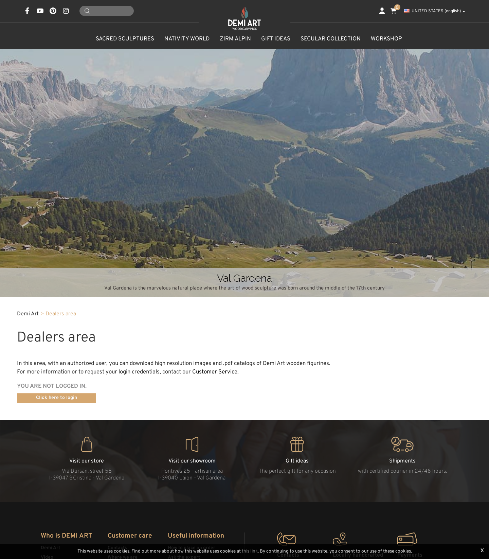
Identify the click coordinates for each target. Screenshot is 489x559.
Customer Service (214, 371)
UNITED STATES (434, 11)
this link (250, 551)
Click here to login (56, 398)
